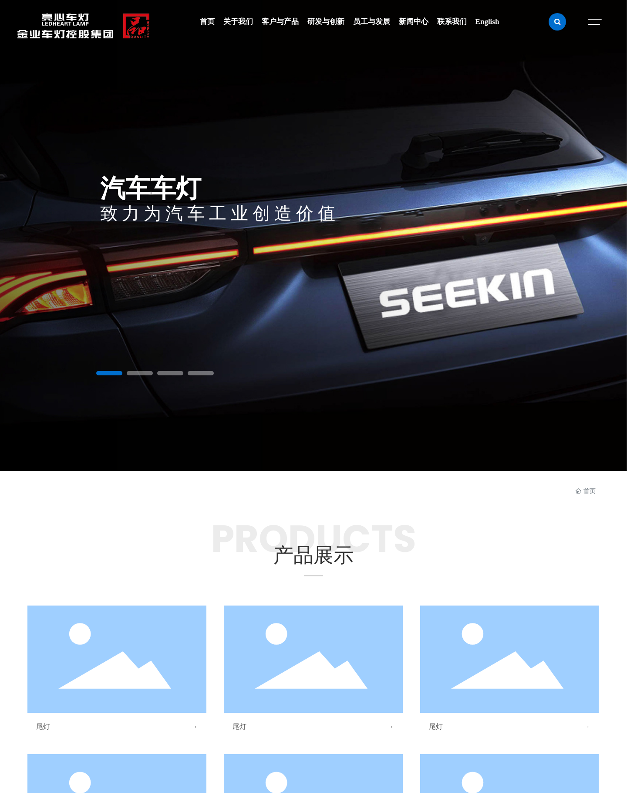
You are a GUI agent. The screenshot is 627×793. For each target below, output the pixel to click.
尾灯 (43, 726)
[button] (109, 373)
